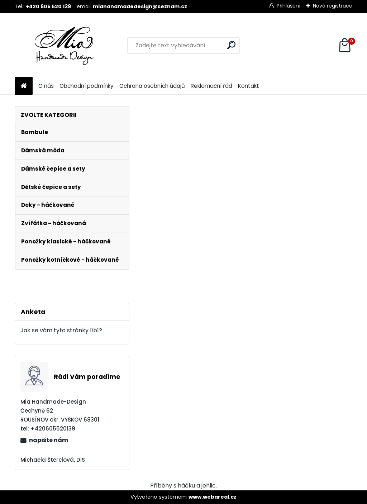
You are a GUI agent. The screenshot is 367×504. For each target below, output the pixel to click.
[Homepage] (24, 86)
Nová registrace (332, 5)
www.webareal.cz (213, 496)
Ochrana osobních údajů (152, 86)
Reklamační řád (211, 86)
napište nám (48, 440)
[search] (231, 45)
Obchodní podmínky (86, 86)
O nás (46, 86)
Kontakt (248, 86)
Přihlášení (288, 5)
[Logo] (64, 45)
